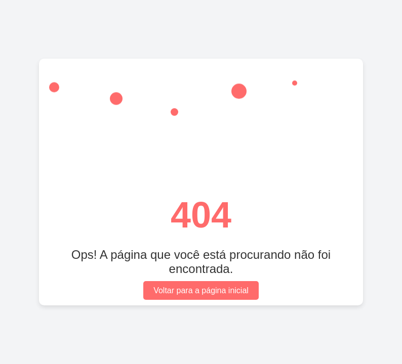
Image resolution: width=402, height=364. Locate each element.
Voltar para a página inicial (201, 290)
